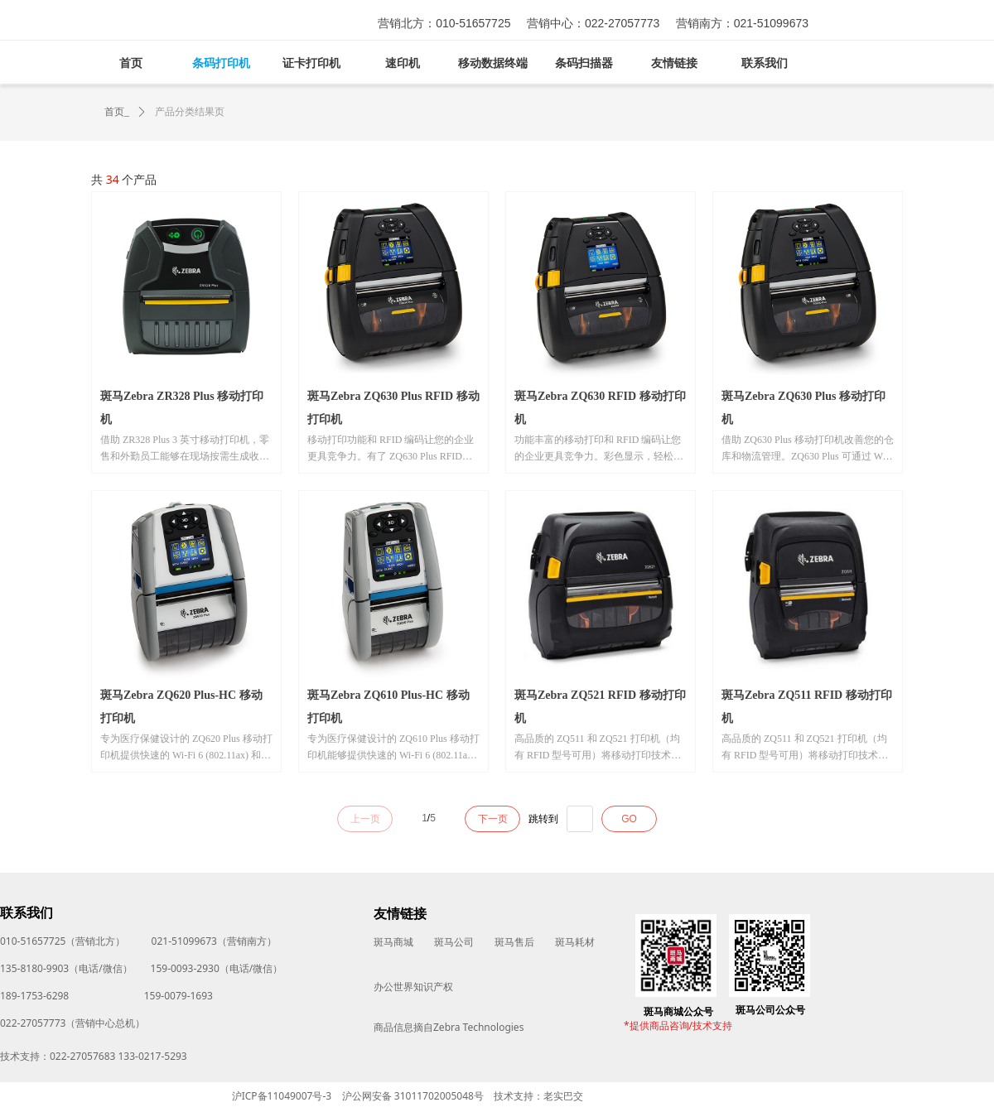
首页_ (116, 112)
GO (629, 819)
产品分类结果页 (189, 112)
